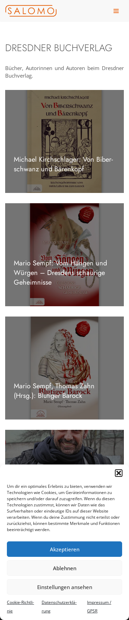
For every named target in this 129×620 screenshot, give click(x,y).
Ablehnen (64, 568)
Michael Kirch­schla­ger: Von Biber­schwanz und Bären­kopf (63, 164)
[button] (118, 473)
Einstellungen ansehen (64, 587)
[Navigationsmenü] (116, 10)
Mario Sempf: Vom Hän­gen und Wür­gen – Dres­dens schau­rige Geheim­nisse (60, 272)
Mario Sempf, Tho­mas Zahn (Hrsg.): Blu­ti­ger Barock (54, 391)
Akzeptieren (64, 549)
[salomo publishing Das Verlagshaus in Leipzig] (31, 11)
